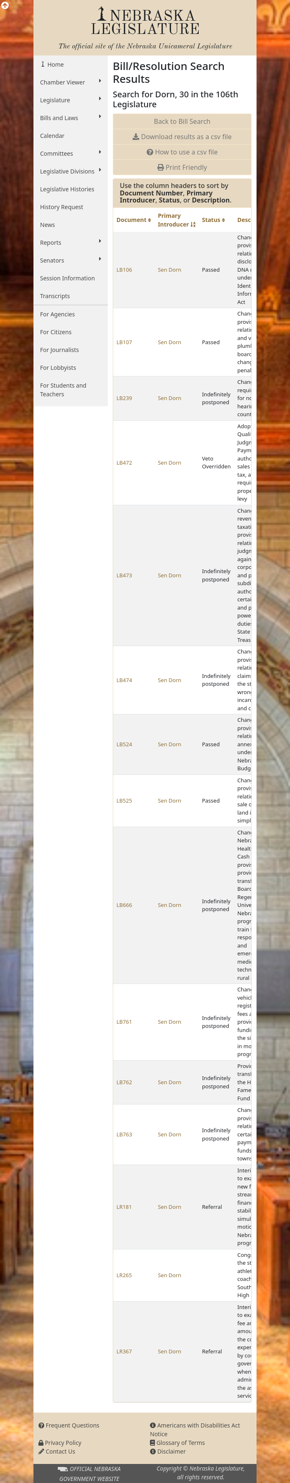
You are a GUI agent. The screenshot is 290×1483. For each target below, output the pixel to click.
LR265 (124, 1275)
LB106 (124, 269)
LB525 (124, 800)
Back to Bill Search (182, 121)
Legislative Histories (67, 189)
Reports (70, 242)
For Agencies (57, 314)
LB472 (124, 462)
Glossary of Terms (177, 1443)
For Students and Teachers (63, 389)
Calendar (52, 136)
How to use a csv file (182, 152)
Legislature (70, 100)
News (47, 225)
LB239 (124, 398)
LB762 (124, 1082)
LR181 (124, 1207)
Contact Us (56, 1451)
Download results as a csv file (182, 136)
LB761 (124, 1021)
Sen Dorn (169, 269)
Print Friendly (182, 167)
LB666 (124, 905)
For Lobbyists (58, 367)
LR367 (124, 1351)
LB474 (124, 680)
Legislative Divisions (70, 171)
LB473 (124, 575)
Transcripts (55, 296)
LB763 (124, 1134)
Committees (70, 153)
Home (55, 64)
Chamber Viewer (70, 82)
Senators (70, 260)
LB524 (124, 744)
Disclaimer (168, 1451)
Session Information (67, 278)
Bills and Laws (70, 117)
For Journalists (59, 350)
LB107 (124, 342)
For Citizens (55, 332)
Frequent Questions (69, 1425)
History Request (61, 207)
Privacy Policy (59, 1443)
